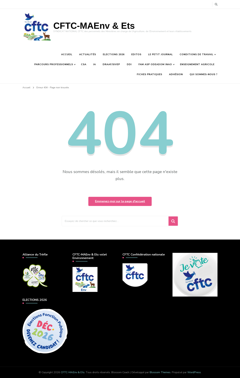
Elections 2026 (113, 54)
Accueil (66, 54)
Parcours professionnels (53, 64)
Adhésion (176, 74)
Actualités (87, 54)
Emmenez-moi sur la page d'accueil (120, 201)
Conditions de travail (196, 54)
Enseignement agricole (197, 64)
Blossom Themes (160, 372)
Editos (136, 54)
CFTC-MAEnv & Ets (94, 26)
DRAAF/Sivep (111, 64)
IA (94, 64)
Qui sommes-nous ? (204, 74)
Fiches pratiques (149, 74)
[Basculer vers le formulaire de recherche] (216, 4)
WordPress (194, 372)
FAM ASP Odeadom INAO (155, 64)
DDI (129, 64)
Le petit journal (160, 54)
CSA (83, 64)
